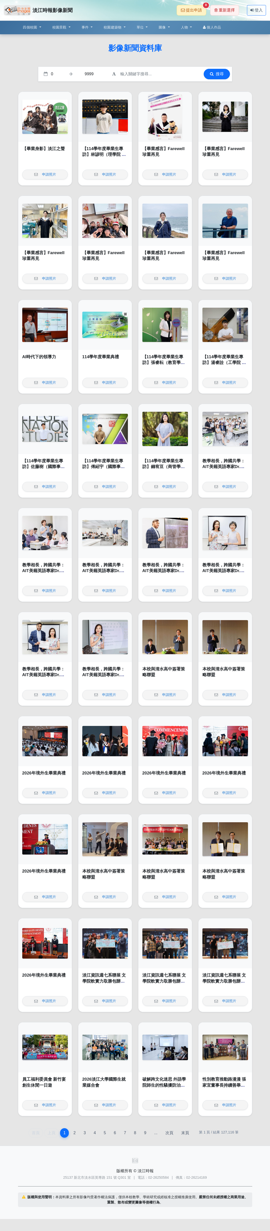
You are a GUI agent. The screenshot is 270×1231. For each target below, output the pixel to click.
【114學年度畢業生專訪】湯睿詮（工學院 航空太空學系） (224, 362)
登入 (256, 10)
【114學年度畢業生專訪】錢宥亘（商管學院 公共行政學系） (163, 467)
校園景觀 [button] (60, 27)
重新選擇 (224, 10)
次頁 (169, 1133)
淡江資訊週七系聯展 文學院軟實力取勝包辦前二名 (104, 981)
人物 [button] (185, 27)
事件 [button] (86, 27)
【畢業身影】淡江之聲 (43, 148)
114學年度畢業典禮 (100, 356)
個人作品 (212, 27)
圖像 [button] (163, 27)
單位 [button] (141, 27)
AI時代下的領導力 (39, 356)
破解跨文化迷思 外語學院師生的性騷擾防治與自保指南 (164, 1085)
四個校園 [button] (30, 27)
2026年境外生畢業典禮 (44, 773)
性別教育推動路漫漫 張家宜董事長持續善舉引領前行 (224, 1085)
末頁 (185, 1133)
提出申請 (193, 8)
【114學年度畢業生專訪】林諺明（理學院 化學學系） (104, 154)
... (155, 1133)
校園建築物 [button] (113, 27)
